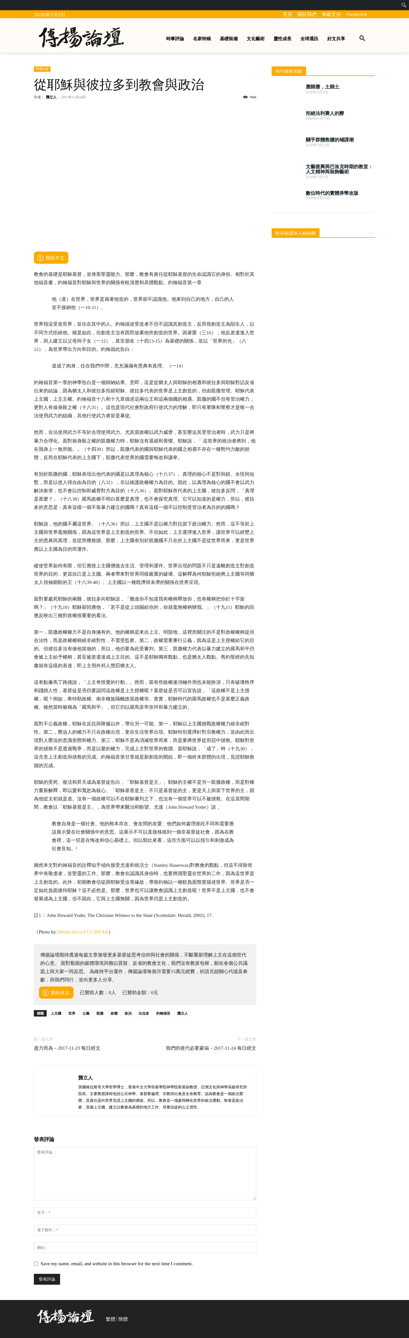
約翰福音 (163, 1013)
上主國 (56, 1013)
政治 (128, 1013)
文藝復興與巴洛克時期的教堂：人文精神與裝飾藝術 (339, 169)
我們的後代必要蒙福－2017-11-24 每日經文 (211, 1048)
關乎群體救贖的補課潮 (330, 140)
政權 (114, 1013)
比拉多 (144, 1013)
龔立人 (51, 97)
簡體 (123, 1319)
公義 (85, 1013)
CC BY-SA (97, 931)
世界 (71, 1013)
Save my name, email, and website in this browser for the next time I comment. (117, 1263)
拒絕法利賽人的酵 (325, 113)
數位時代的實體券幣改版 (332, 193)
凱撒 (100, 1013)
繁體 (110, 1319)
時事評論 (42, 69)
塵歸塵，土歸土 (322, 87)
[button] (362, 38)
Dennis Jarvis (70, 931)
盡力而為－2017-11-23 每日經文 (67, 1048)
